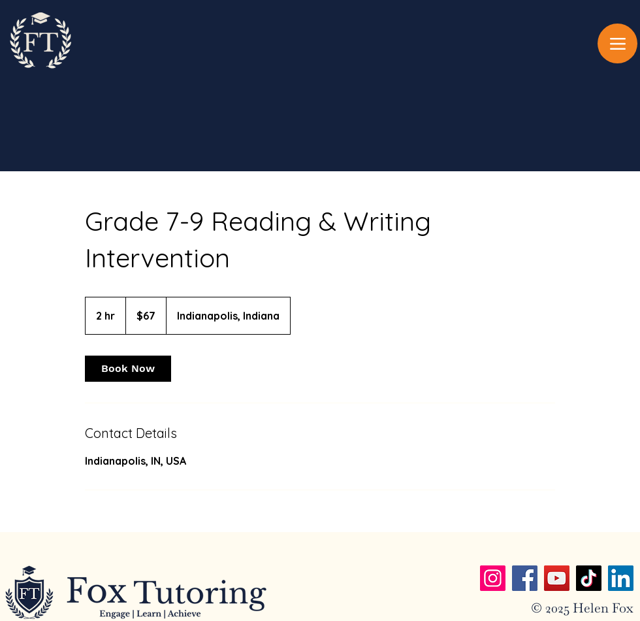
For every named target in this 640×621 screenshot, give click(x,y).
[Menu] (617, 43)
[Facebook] (524, 578)
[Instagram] (492, 578)
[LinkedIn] (620, 578)
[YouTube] (556, 578)
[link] (128, 369)
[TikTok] (588, 578)
